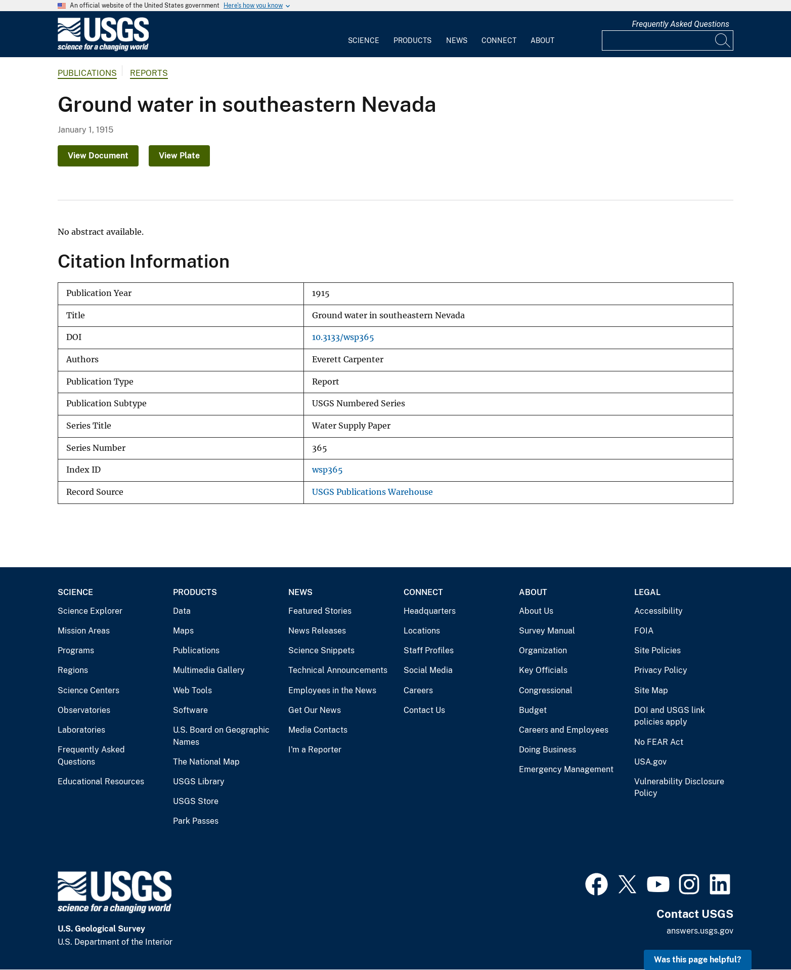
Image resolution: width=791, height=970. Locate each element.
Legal (647, 592)
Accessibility (658, 611)
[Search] (723, 40)
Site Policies (657, 650)
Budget (533, 710)
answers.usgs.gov (700, 931)
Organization (543, 650)
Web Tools (192, 690)
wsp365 (327, 470)
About (542, 40)
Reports (149, 73)
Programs (76, 650)
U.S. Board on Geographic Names (221, 736)
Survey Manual (547, 631)
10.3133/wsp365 (343, 337)
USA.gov (650, 762)
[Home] (103, 49)
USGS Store (195, 801)
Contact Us (424, 710)
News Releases (317, 631)
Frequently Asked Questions (680, 24)
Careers (418, 690)
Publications (87, 73)
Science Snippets (321, 650)
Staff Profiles (429, 650)
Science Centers (88, 690)
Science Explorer (90, 611)
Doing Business (547, 749)
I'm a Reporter (314, 749)
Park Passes (195, 821)
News (456, 40)
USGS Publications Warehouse (372, 492)
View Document (98, 155)
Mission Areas (84, 631)
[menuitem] (363, 34)
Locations (422, 631)
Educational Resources (101, 781)
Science (363, 40)
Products (412, 40)
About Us (536, 611)
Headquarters (430, 611)
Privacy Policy (660, 670)
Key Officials (543, 670)
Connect (498, 40)
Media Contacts (317, 730)
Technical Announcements (337, 670)
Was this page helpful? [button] (697, 959)
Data (182, 611)
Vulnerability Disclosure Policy (679, 787)
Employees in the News (332, 690)
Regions (73, 670)
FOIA (643, 631)
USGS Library (199, 781)
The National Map (206, 762)
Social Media (428, 670)
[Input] (667, 40)
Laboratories (81, 730)
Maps (183, 631)
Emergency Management (566, 769)
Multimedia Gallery (209, 670)
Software (190, 710)
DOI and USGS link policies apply (669, 716)
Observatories (84, 710)
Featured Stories (319, 611)
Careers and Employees (563, 730)
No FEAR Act (658, 742)
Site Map (651, 690)
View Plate (179, 155)
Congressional (546, 690)
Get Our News (314, 710)
